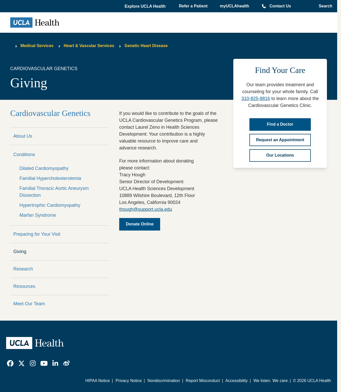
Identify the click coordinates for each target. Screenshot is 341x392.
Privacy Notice (129, 380)
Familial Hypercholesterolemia (50, 178)
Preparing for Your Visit (36, 234)
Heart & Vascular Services (89, 45)
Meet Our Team (29, 303)
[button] (146, 6)
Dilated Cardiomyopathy (44, 168)
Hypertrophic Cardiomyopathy (49, 205)
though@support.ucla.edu (145, 209)
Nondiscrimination (163, 380)
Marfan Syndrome (37, 215)
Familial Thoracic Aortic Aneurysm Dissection (54, 192)
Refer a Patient (193, 6)
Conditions (24, 154)
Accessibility (236, 380)
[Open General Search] (324, 6)
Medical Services (36, 45)
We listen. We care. (271, 380)
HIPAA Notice (97, 380)
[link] (10, 363)
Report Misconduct (203, 380)
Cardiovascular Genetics (50, 113)
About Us (22, 136)
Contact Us (280, 6)
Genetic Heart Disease (146, 45)
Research (23, 268)
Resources (24, 286)
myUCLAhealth (234, 6)
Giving (19, 251)
